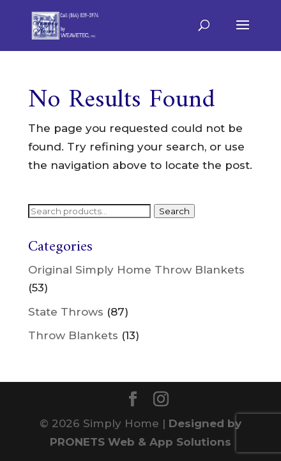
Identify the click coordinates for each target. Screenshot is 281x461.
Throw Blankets (73, 335)
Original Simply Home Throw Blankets (136, 269)
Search (174, 211)
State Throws (65, 311)
